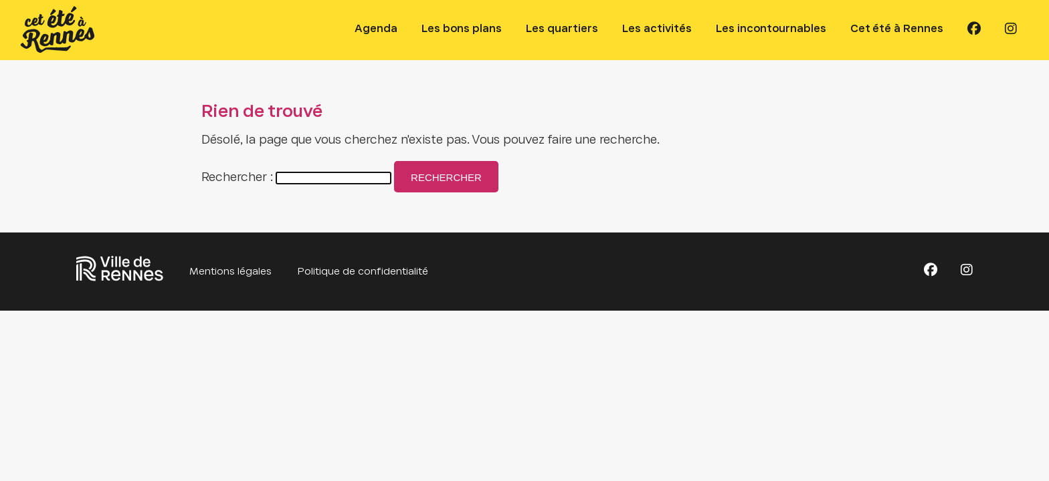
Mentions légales (230, 272)
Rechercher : (237, 178)
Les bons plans (461, 29)
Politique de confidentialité (363, 272)
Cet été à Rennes (896, 29)
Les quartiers (562, 29)
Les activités (657, 29)
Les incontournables (771, 29)
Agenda (376, 29)
